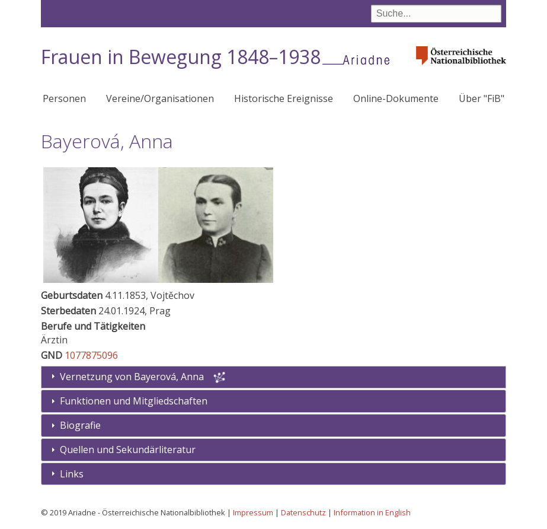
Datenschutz (303, 512)
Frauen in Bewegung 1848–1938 (181, 56)
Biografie (80, 425)
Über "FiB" (481, 98)
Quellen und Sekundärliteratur (128, 449)
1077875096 (91, 355)
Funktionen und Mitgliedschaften (133, 400)
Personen (64, 98)
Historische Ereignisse (283, 98)
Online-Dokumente (396, 98)
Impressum (253, 512)
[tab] (273, 401)
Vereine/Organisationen (160, 98)
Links (72, 473)
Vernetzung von (133, 376)
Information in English (372, 512)
